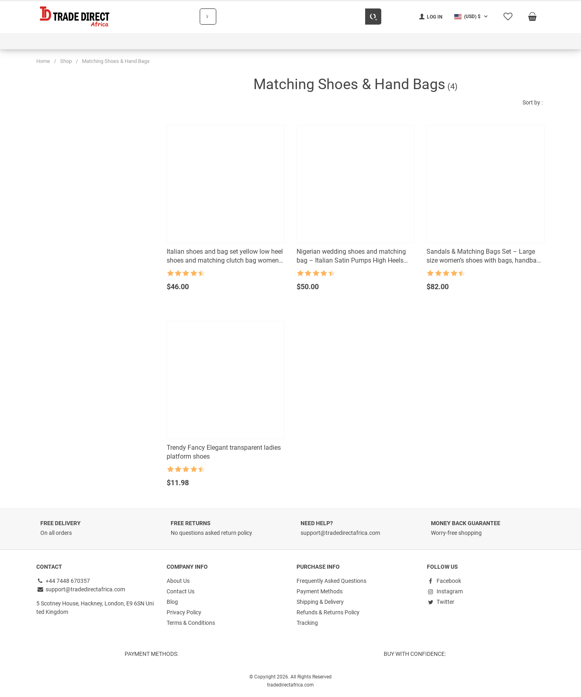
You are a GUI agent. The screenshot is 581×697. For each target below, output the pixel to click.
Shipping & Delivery (320, 602)
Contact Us (180, 591)
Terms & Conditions (191, 623)
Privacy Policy (184, 612)
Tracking (307, 623)
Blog (172, 602)
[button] (472, 16)
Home (43, 61)
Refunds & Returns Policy (328, 612)
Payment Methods (320, 591)
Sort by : (532, 102)
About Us (178, 581)
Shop (66, 61)
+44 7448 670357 (63, 581)
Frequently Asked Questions (331, 581)
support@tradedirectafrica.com (80, 589)
